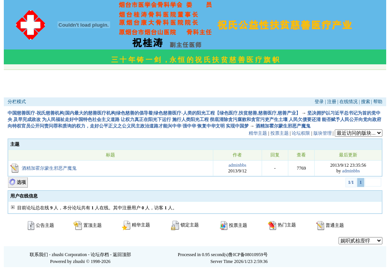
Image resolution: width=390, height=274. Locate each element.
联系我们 (39, 254)
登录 (319, 101)
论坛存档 (100, 254)
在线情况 (348, 101)
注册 (331, 101)
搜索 (365, 101)
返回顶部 (122, 254)
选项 (21, 182)
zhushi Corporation (69, 254)
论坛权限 (301, 133)
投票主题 (279, 133)
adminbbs (237, 165)
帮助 (377, 101)
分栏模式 (17, 101)
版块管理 (322, 133)
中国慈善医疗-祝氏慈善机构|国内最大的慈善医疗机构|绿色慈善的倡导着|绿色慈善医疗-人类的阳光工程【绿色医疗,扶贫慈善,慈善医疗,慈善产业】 (154, 113)
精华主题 (258, 133)
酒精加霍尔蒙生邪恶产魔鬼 (283, 126)
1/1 (351, 182)
